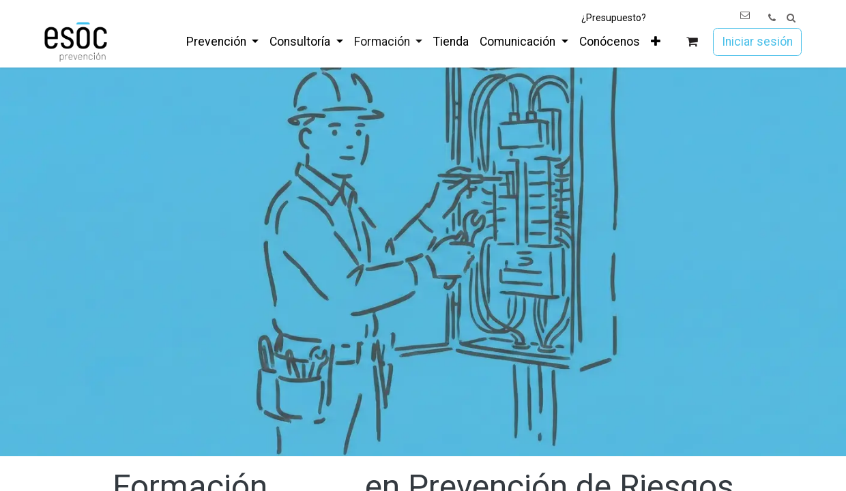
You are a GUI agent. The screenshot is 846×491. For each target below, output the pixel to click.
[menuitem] (222, 41)
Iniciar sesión (757, 41)
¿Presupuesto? (613, 17)
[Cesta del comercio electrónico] (692, 42)
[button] (791, 18)
